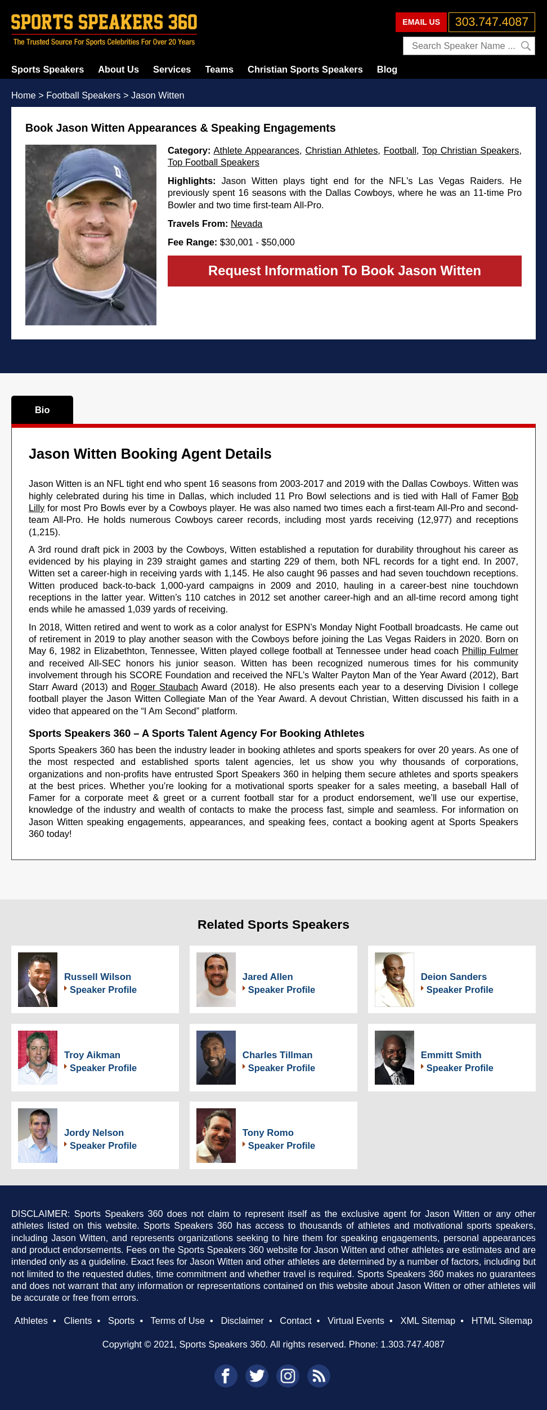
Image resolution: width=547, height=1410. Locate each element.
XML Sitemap (427, 1320)
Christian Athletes (342, 150)
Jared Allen (268, 977)
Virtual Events (356, 1320)
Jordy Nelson (94, 1132)
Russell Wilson (97, 977)
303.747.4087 (491, 22)
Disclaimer (242, 1320)
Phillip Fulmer (490, 651)
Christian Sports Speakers (305, 69)
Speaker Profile (103, 989)
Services (172, 69)
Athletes (31, 1320)
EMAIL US (421, 21)
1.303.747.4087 (412, 1344)
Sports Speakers (47, 69)
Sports (121, 1320)
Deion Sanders (454, 977)
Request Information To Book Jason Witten (344, 270)
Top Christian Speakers (470, 150)
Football (400, 150)
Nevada (246, 223)
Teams (219, 69)
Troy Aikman (92, 1055)
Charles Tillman (278, 1055)
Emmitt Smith (451, 1055)
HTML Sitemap (502, 1320)
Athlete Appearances (256, 150)
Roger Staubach (164, 687)
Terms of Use (177, 1320)
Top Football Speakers (213, 162)
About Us (118, 69)
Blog (387, 69)
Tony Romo (268, 1132)
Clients (78, 1320)
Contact (295, 1320)
